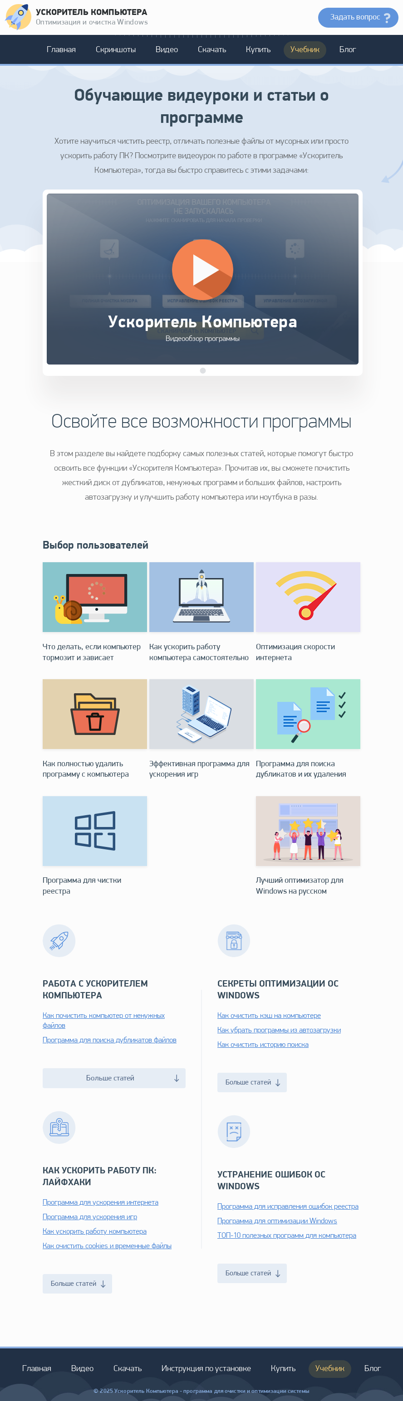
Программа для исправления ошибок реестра (288, 1207)
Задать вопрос (355, 17)
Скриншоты (116, 50)
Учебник (304, 50)
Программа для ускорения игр (90, 1217)
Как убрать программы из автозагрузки (279, 1030)
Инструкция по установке (206, 1369)
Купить (258, 50)
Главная (61, 50)
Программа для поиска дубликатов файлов (110, 1040)
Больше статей (132, 1078)
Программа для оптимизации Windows (277, 1221)
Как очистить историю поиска (263, 1045)
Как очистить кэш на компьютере (269, 1016)
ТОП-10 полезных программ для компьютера (286, 1236)
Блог (347, 50)
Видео (167, 50)
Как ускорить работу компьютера (95, 1232)
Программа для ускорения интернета (100, 1202)
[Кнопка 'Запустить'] (202, 269)
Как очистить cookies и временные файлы (107, 1246)
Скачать (212, 50)
